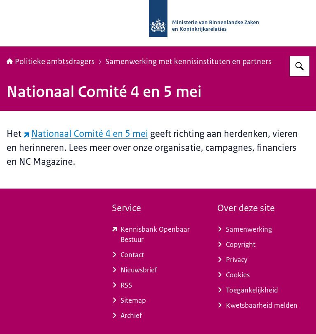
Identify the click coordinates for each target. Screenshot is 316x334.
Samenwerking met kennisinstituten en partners (188, 62)
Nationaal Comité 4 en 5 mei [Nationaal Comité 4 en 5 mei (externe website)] (85, 134)
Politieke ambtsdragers (51, 62)
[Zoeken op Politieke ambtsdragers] (299, 66)
